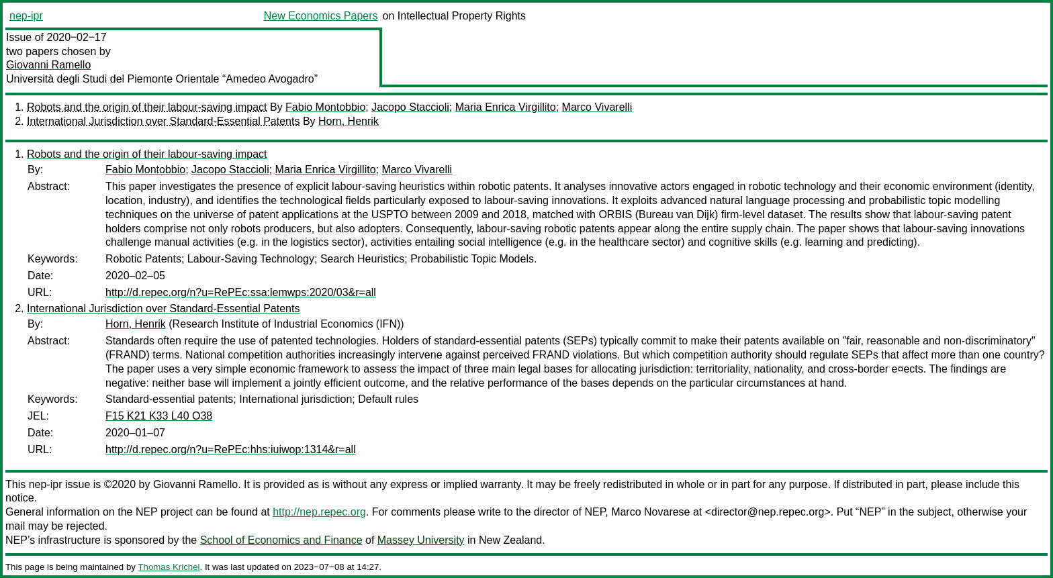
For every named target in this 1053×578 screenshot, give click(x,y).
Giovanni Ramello (48, 64)
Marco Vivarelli (597, 107)
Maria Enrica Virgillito (505, 107)
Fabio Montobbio (325, 107)
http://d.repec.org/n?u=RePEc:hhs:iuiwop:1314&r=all (230, 449)
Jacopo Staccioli (410, 107)
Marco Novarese (650, 512)
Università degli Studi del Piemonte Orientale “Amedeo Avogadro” (162, 79)
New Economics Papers (321, 15)
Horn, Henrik (348, 121)
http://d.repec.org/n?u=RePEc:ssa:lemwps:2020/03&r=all (240, 292)
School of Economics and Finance (281, 540)
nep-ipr (26, 15)
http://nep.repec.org (319, 512)
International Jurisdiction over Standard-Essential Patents (163, 121)
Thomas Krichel (168, 567)
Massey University (421, 540)
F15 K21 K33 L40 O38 (158, 416)
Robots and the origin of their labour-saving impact (147, 107)
